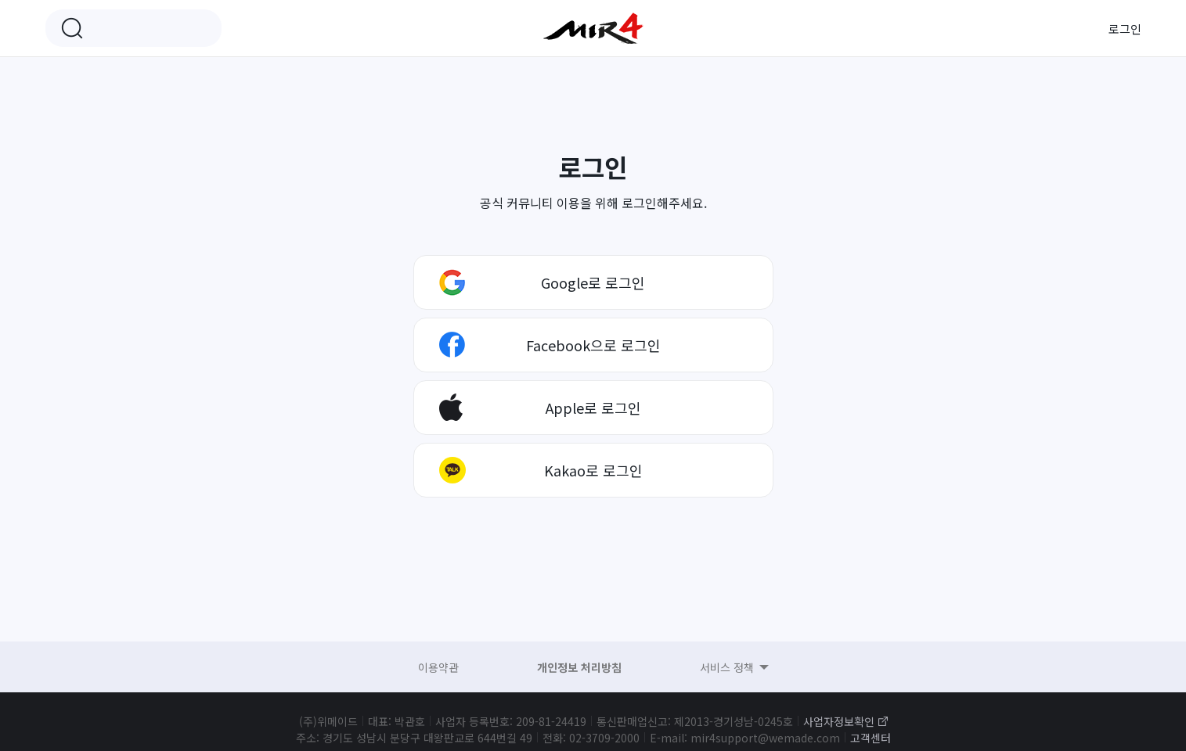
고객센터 (870, 737)
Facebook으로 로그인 (593, 345)
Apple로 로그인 (593, 407)
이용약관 (438, 667)
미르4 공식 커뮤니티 (593, 28)
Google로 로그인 (593, 282)
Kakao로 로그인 (593, 470)
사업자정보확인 (838, 721)
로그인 (1124, 28)
